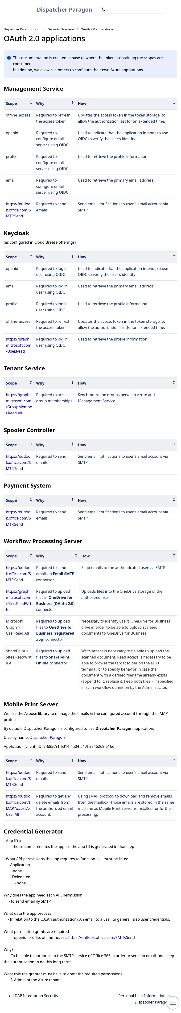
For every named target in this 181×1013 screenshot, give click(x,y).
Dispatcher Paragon (64, 9)
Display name (16, 737)
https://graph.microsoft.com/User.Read (18, 345)
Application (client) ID (22, 746)
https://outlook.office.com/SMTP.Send (18, 210)
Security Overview (61, 29)
